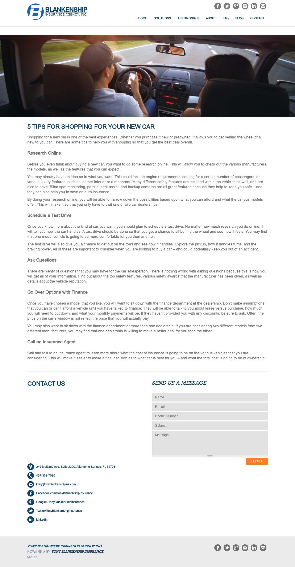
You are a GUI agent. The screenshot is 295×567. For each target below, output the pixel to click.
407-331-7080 (45, 475)
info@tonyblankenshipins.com (56, 484)
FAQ (226, 18)
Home (142, 18)
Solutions (162, 18)
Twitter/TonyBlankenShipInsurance (59, 510)
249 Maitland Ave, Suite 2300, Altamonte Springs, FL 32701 (75, 466)
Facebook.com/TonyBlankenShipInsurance (64, 493)
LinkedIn (41, 519)
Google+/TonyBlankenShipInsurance (60, 502)
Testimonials (188, 18)
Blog (239, 18)
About (211, 18)
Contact (257, 18)
